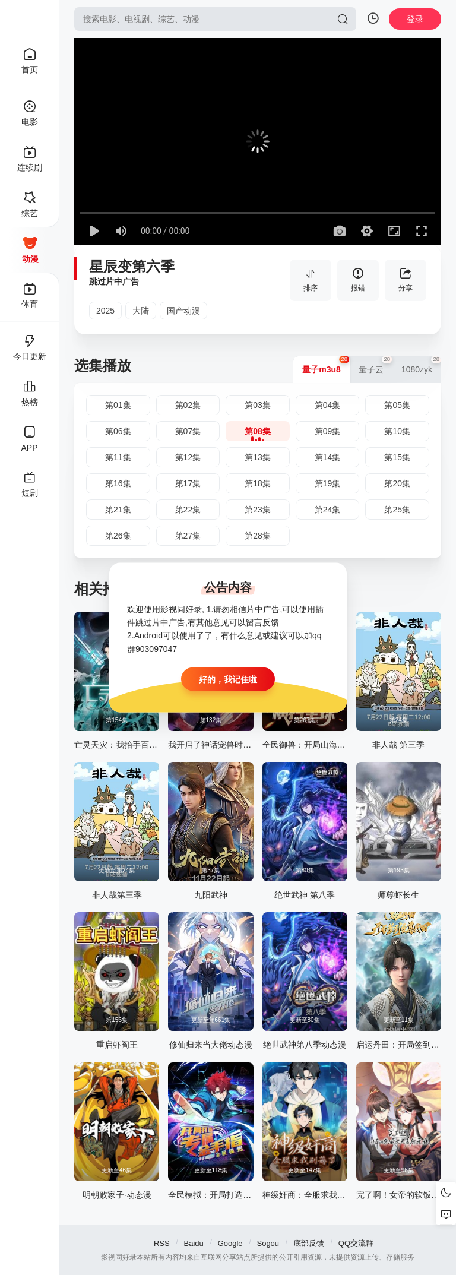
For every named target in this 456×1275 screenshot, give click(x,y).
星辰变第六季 (132, 266)
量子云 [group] (375, 365)
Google (230, 1243)
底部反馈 (308, 1243)
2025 (105, 310)
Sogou (267, 1243)
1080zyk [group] (421, 365)
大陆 (140, 310)
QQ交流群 (355, 1243)
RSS (162, 1243)
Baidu (194, 1243)
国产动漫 (183, 310)
